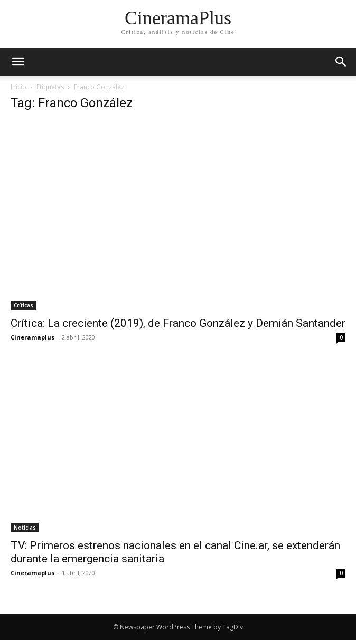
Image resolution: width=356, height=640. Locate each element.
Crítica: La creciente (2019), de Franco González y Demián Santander (178, 323)
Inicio (18, 86)
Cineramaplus (32, 337)
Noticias (25, 527)
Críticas (23, 305)
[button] (341, 62)
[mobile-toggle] (18, 62)
